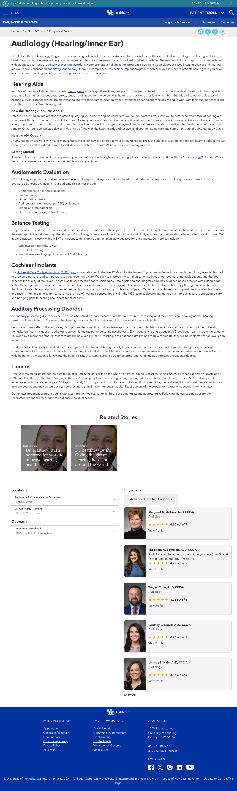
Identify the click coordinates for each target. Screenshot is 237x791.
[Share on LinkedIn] (215, 32)
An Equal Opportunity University (94, 779)
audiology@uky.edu (201, 157)
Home (15, 31)
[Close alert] (231, 3)
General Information (56, 733)
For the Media (102, 741)
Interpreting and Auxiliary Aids (138, 779)
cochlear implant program (129, 69)
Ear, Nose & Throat (34, 31)
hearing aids (76, 91)
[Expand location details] (65, 499)
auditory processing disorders (65, 64)
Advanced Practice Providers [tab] (151, 499)
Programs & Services (177, 22)
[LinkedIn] (179, 768)
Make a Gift (100, 750)
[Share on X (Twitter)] (207, 32)
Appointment (51, 728)
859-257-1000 (157, 746)
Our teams (208, 22)
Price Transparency (55, 741)
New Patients (51, 737)
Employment (101, 737)
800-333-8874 (157, 751)
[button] (11, 12)
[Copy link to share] (222, 32)
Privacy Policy (52, 745)
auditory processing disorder (34, 316)
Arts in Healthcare (104, 728)
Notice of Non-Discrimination (181, 779)
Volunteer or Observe (107, 745)
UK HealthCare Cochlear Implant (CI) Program (46, 272)
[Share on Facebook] (200, 32)
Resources (227, 22)
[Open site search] (231, 12)
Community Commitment (109, 733)
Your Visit (49, 750)
